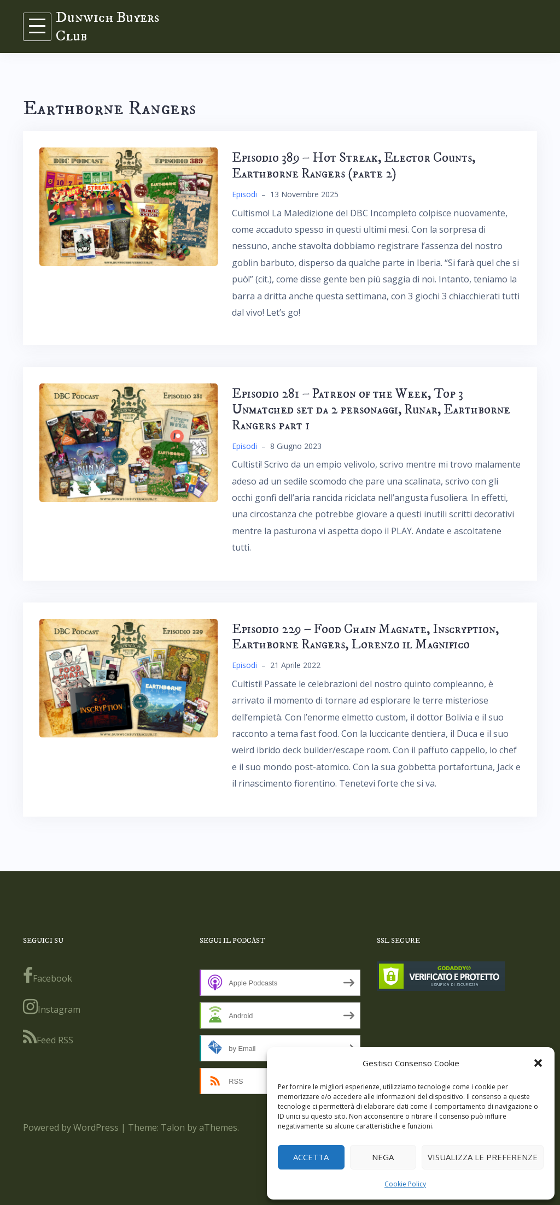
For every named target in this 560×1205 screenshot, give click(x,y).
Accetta (311, 1156)
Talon (173, 1127)
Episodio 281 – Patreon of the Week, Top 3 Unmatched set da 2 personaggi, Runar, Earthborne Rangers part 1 (371, 410)
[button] (538, 1063)
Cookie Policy (405, 1184)
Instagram (51, 1006)
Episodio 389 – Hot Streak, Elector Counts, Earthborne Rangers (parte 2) (353, 166)
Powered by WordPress (71, 1127)
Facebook (47, 975)
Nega (383, 1156)
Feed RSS (48, 1037)
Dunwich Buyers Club (107, 26)
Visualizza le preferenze (483, 1156)
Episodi (244, 194)
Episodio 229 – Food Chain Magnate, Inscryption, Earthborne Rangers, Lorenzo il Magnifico (365, 637)
